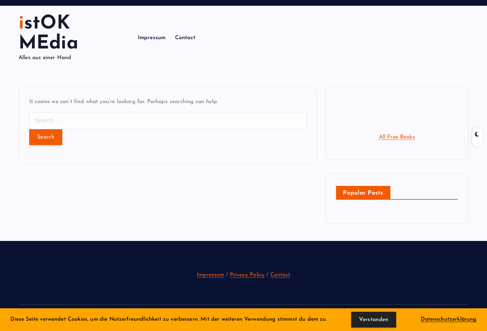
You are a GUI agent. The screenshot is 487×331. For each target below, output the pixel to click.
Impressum (151, 38)
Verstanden (373, 319)
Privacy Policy (247, 275)
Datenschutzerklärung (448, 319)
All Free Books (397, 137)
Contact (185, 38)
